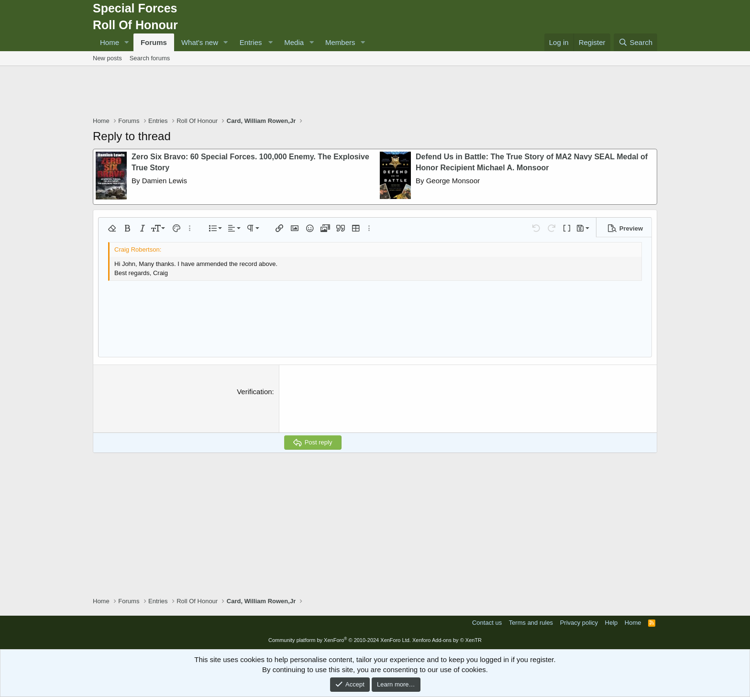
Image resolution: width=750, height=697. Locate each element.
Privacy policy (579, 622)
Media (294, 42)
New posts (107, 58)
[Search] (635, 42)
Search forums (150, 58)
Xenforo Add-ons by (447, 640)
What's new (199, 42)
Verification (254, 391)
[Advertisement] (375, 92)
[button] (126, 42)
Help (611, 622)
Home (109, 42)
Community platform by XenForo (339, 640)
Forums (154, 42)
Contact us (487, 622)
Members (340, 42)
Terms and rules (531, 622)
